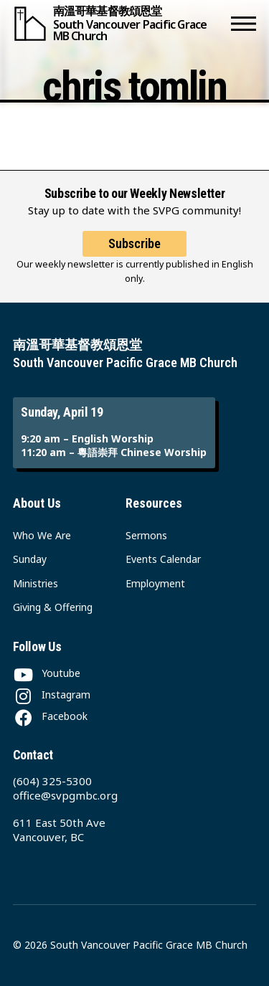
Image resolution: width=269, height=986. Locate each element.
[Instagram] (51, 694)
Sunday (30, 559)
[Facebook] (50, 716)
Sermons (146, 535)
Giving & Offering (53, 607)
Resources (154, 503)
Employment (155, 583)
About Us (37, 503)
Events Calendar (163, 559)
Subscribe (134, 243)
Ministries (35, 583)
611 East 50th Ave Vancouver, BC (59, 829)
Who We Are (42, 535)
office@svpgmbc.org (65, 795)
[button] (243, 23)
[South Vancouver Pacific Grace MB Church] (119, 23)
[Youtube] (46, 673)
